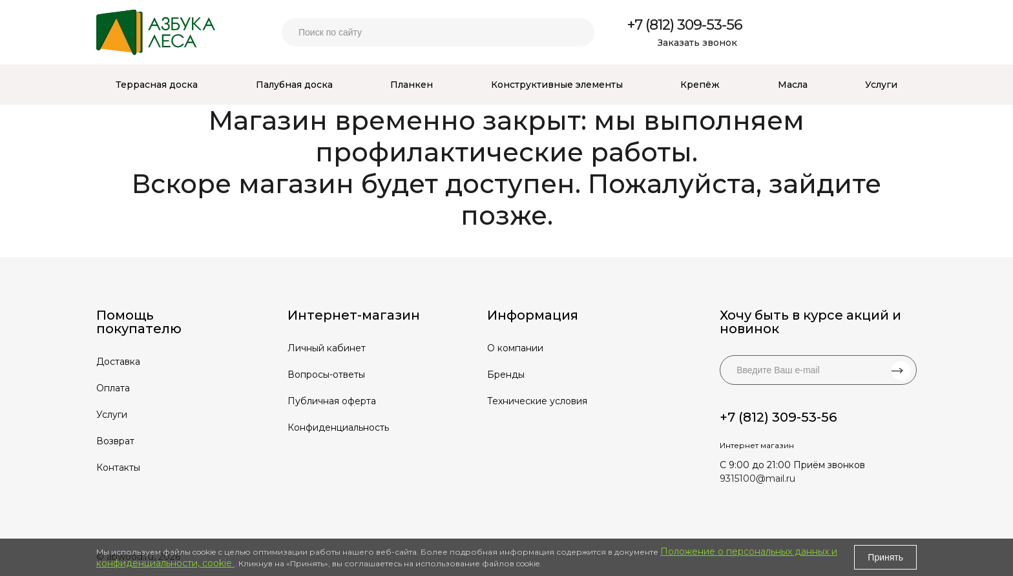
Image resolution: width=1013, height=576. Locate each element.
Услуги (111, 414)
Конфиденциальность (338, 427)
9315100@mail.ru (757, 478)
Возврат (115, 441)
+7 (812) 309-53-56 (684, 25)
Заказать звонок (697, 42)
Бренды (506, 374)
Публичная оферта (331, 401)
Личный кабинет (326, 348)
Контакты (118, 467)
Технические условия (537, 401)
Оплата (113, 388)
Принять (885, 557)
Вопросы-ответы (326, 374)
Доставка (118, 361)
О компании (515, 348)
